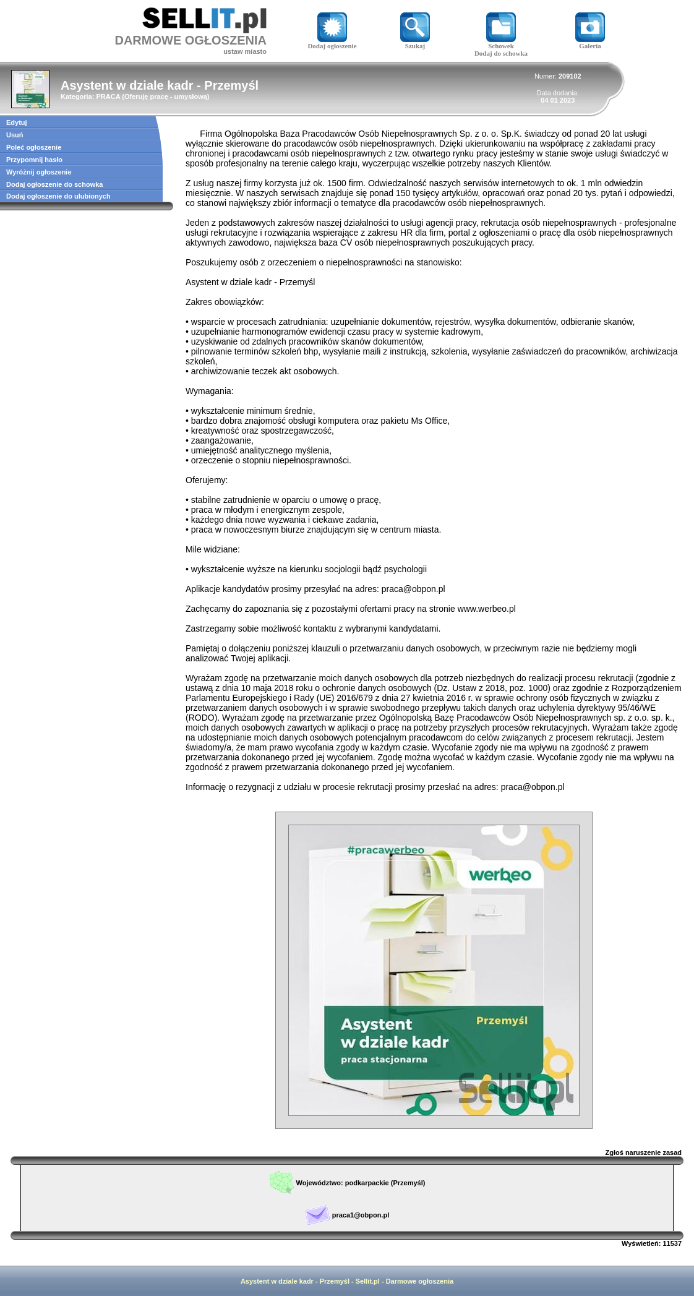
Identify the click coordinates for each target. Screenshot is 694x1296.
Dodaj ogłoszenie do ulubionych (58, 196)
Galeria (590, 42)
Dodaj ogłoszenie (331, 42)
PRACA (108, 96)
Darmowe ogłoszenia (419, 1281)
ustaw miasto (245, 51)
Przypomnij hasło (34, 159)
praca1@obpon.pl (361, 1215)
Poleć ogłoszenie (33, 147)
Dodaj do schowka (501, 53)
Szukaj (415, 42)
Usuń (15, 135)
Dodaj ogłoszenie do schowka (54, 184)
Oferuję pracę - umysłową (165, 96)
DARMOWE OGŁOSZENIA (190, 40)
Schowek (501, 42)
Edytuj (16, 122)
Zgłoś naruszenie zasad (644, 1152)
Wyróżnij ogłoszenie (39, 172)
